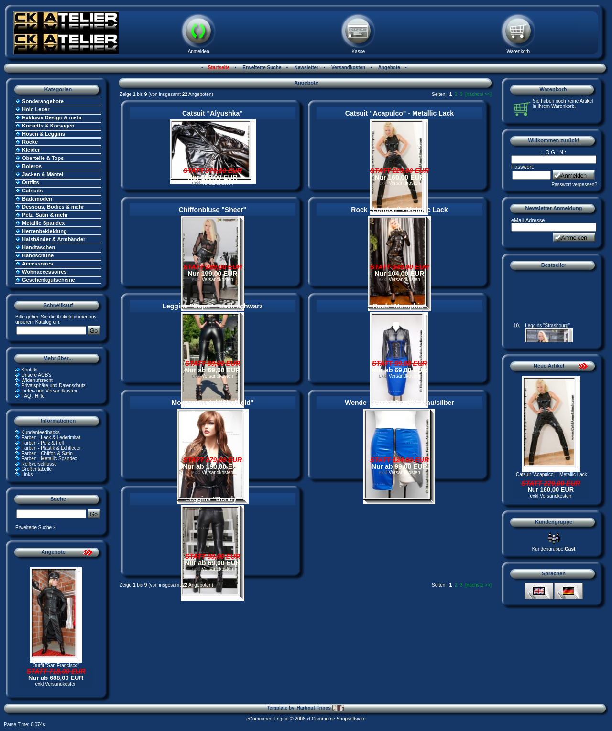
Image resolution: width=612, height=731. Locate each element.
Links (27, 474)
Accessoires (37, 263)
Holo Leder (35, 109)
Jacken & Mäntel (42, 174)
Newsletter (305, 67)
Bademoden (37, 198)
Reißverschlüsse (39, 463)
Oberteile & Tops (43, 158)
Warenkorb (518, 51)
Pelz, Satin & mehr (45, 215)
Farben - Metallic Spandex (49, 458)
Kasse (358, 51)
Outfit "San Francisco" (56, 665)
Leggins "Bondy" (212, 499)
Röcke (30, 142)
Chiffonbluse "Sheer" (213, 209)
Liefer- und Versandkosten (49, 390)
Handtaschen (38, 247)
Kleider (31, 150)
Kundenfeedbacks (41, 432)
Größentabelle (37, 469)
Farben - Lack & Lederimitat (51, 437)
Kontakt (30, 369)
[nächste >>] (478, 94)
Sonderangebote (43, 101)
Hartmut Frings (320, 708)
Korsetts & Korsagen (48, 125)
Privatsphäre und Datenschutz (54, 385)
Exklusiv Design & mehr (52, 117)
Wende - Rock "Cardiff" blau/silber (399, 402)
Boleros (32, 166)
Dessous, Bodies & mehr (53, 207)
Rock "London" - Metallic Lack (399, 209)
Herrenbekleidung (44, 231)
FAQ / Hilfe (33, 396)
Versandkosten (347, 67)
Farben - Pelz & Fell (43, 442)
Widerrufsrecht (37, 380)
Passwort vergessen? (574, 184)
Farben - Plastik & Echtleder (51, 448)
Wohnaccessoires (44, 272)
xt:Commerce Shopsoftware (335, 718)
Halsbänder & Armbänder (53, 239)
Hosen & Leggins (43, 134)
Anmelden (198, 51)
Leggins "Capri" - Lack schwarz (212, 306)
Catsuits (32, 190)
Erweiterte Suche (261, 67)
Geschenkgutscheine (48, 280)
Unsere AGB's (37, 375)
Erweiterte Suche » (35, 527)
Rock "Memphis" (399, 306)
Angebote (388, 67)
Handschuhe (38, 255)
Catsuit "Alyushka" (212, 113)
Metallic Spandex (43, 223)
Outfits (30, 182)
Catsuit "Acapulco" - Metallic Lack (399, 113)
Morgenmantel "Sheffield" (213, 402)
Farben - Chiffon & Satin (47, 453)
